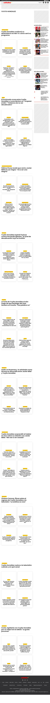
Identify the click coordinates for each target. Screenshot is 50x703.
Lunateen (47, 690)
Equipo (30, 693)
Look (39, 690)
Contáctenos (19, 693)
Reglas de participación (38, 693)
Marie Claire (12, 690)
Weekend (29, 690)
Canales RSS (5, 693)
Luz (41, 690)
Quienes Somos (12, 693)
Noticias (6, 690)
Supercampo (34, 690)
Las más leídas (38, 25)
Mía (43, 690)
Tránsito (45, 693)
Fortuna (16, 690)
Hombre (20, 690)
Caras (3, 690)
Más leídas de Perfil (39, 71)
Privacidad (25, 693)
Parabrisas (24, 690)
